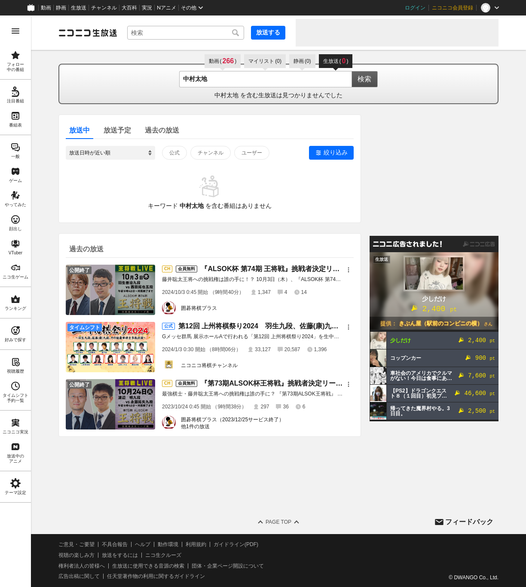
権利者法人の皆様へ (81, 566)
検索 (364, 79)
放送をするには (120, 555)
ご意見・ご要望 (76, 544)
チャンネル (104, 7)
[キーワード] (185, 33)
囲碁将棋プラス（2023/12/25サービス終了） (232, 420)
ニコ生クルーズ (163, 555)
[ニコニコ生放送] (87, 33)
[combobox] (185, 33)
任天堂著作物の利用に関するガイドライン (156, 576)
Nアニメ (166, 7)
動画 (46, 7)
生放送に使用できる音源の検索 (148, 565)
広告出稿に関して (79, 576)
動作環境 (168, 544)
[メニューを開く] (15, 31)
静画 (61, 7)
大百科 (129, 7)
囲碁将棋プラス (199, 308)
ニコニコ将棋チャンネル (209, 365)
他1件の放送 (195, 426)
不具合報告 (115, 544)
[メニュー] (348, 270)
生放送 (78, 7)
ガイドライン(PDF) (236, 544)
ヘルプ (142, 544)
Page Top (278, 522)
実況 (147, 7)
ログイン (415, 7)
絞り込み (336, 152)
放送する (268, 32)
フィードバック (469, 521)
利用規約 (196, 544)
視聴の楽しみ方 (76, 555)
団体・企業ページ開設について (228, 565)
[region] (15, 301)
